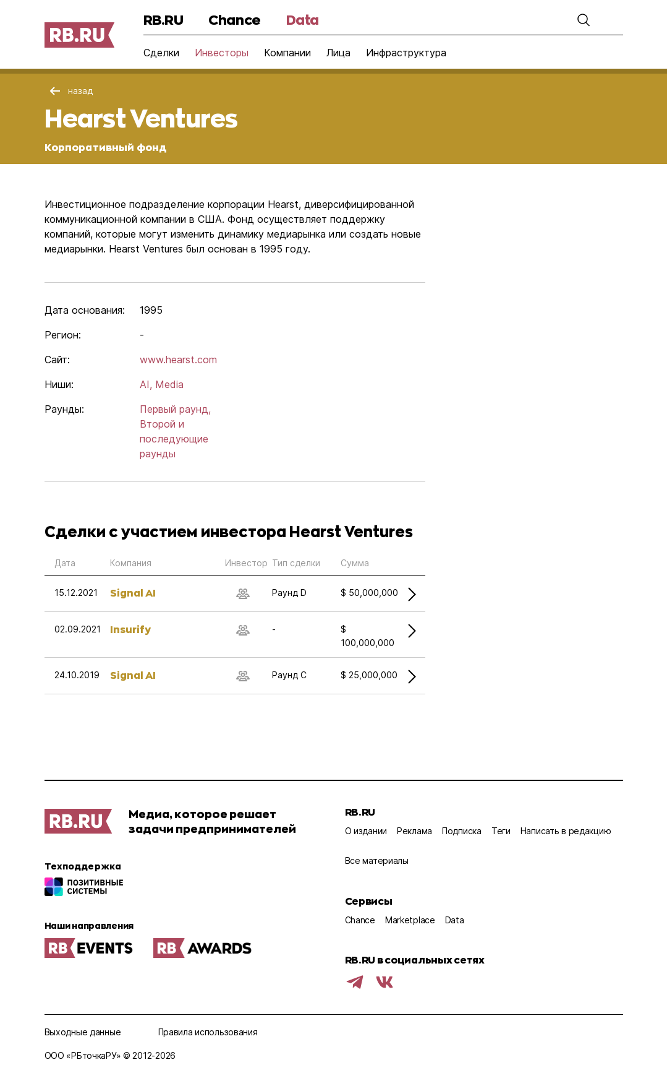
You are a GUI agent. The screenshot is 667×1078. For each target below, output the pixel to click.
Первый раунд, (175, 409)
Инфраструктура (406, 52)
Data (302, 19)
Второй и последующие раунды (174, 439)
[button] (583, 19)
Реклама (414, 831)
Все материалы (377, 860)
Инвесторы (222, 52)
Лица (338, 52)
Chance (234, 19)
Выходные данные (83, 1032)
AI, (146, 384)
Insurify (130, 629)
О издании (366, 831)
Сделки (161, 52)
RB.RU (163, 19)
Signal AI (133, 592)
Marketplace (410, 920)
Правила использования (208, 1032)
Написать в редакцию (565, 831)
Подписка (462, 831)
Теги (501, 831)
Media (169, 384)
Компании (287, 52)
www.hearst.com (178, 359)
